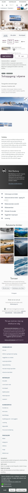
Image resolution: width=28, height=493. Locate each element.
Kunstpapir (5, 388)
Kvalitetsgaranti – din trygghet (9, 419)
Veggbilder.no (7, 347)
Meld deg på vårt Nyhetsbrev (11, 328)
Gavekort (4, 399)
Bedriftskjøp (5, 415)
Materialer (6, 378)
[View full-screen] (25, 99)
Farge (3, 449)
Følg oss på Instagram (10, 340)
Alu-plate (4, 381)
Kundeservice (6, 405)
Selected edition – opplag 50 (8, 61)
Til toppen (14, 293)
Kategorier (5, 442)
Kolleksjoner (4, 8)
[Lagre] (21, 56)
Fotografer (22, 2)
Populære (10, 8)
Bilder (4, 2)
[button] (2, 484)
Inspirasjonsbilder (7, 361)
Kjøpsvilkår (5, 426)
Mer (23, 41)
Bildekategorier (14, 304)
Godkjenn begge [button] (21, 490)
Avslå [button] (4, 490)
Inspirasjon (12, 2)
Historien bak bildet (7, 372)
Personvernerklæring (7, 430)
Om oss (4, 350)
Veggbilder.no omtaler (8, 357)
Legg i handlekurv (6, 56)
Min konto (4, 411)
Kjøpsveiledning (6, 365)
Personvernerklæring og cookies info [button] (11, 481)
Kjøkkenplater (5, 392)
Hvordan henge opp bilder (9, 368)
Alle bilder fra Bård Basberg (15, 183)
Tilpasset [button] (12, 490)
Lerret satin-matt (6, 384)
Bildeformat (5, 453)
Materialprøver (6, 395)
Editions (4, 446)
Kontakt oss (5, 408)
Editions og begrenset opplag (9, 354)
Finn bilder (6, 435)
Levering (4, 422)
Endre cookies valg (18, 312)
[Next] (25, 109)
